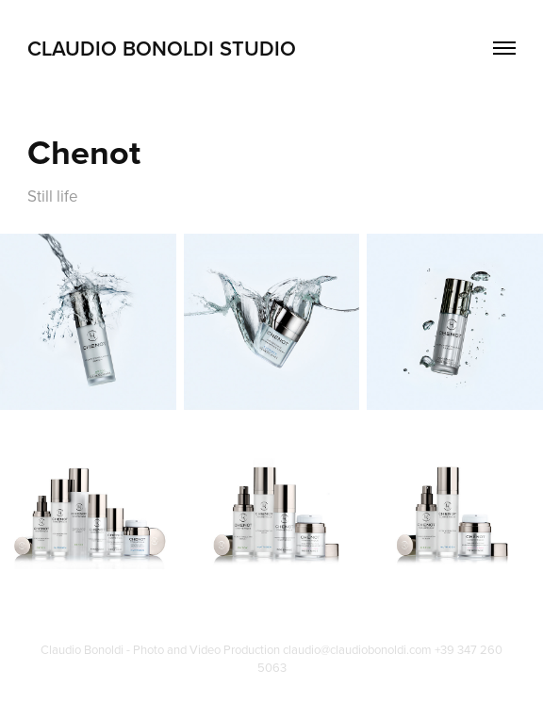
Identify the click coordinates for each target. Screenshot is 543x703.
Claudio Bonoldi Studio (161, 48)
